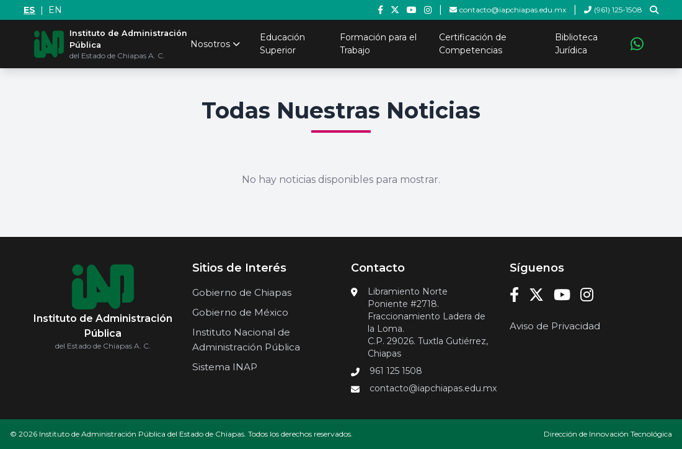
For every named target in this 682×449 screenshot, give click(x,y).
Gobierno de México (240, 312)
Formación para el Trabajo (378, 44)
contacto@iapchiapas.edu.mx (508, 9)
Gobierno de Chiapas (241, 292)
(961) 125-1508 (613, 9)
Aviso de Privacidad (555, 326)
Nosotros (215, 44)
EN (55, 10)
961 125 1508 (396, 370)
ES (29, 10)
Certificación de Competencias (473, 44)
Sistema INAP (224, 367)
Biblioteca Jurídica (576, 44)
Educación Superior (282, 44)
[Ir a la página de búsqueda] (654, 10)
